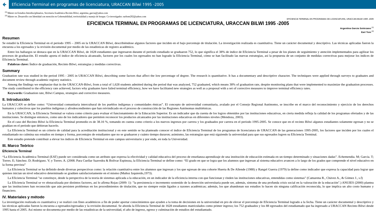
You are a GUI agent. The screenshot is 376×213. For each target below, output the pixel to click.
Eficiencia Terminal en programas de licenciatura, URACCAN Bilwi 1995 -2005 (88, 4)
